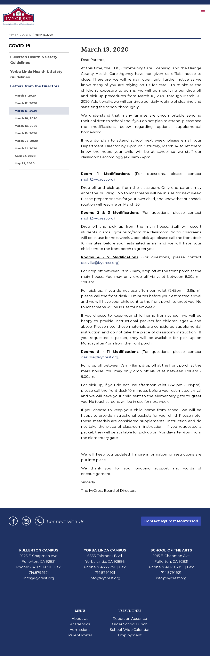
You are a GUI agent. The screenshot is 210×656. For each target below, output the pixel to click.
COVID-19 (25, 34)
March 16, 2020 (26, 118)
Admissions (80, 630)
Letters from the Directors (34, 86)
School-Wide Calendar (130, 630)
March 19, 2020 (26, 133)
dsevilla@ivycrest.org (99, 263)
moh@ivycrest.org (97, 179)
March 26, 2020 (26, 140)
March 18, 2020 (26, 125)
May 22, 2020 (25, 163)
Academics (80, 624)
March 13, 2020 (26, 110)
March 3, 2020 (25, 95)
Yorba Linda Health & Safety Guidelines (36, 74)
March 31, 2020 (26, 148)
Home (12, 34)
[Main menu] (203, 12)
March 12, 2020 (26, 103)
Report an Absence (130, 619)
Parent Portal (80, 635)
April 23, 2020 (25, 156)
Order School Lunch (130, 624)
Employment (130, 635)
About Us (80, 619)
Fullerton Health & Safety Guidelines (33, 59)
